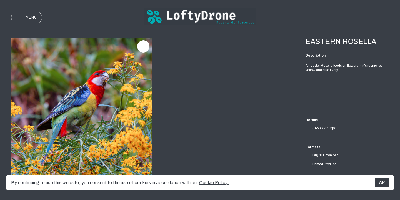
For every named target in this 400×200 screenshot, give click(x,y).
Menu (26, 17)
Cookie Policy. (214, 182)
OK (382, 182)
